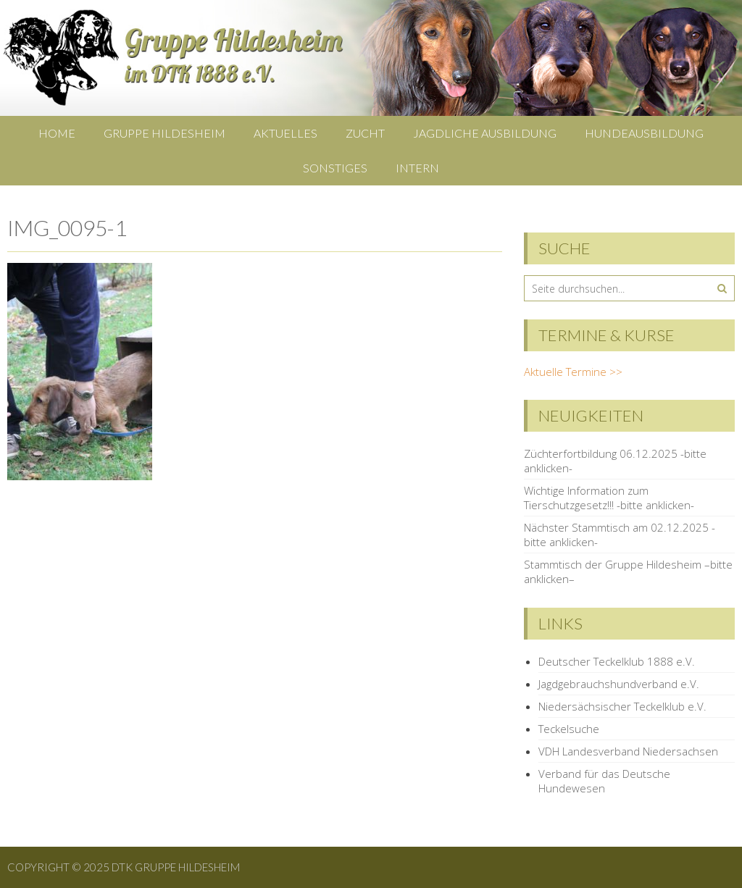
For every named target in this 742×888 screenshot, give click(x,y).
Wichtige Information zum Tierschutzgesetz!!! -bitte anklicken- (609, 497)
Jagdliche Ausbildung (484, 133)
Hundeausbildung (644, 133)
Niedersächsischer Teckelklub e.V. (622, 706)
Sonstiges (335, 168)
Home (56, 133)
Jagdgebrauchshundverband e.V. (618, 684)
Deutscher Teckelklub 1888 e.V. (616, 661)
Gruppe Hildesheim (164, 133)
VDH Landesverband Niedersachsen (628, 751)
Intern (417, 168)
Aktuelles (285, 133)
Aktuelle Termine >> (573, 371)
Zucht (365, 133)
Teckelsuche (568, 728)
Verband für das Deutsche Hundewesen (604, 780)
